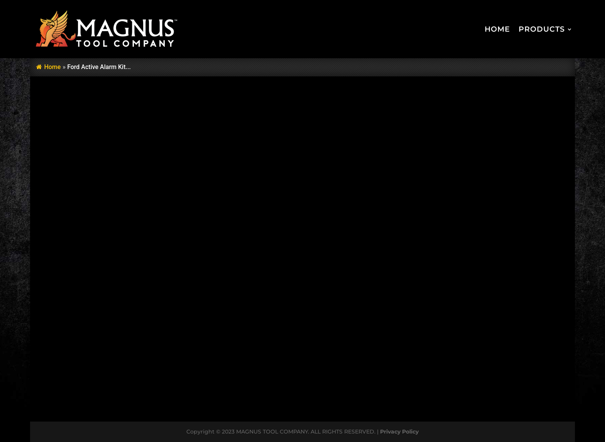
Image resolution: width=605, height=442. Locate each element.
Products (542, 29)
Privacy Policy (399, 431)
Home (497, 29)
